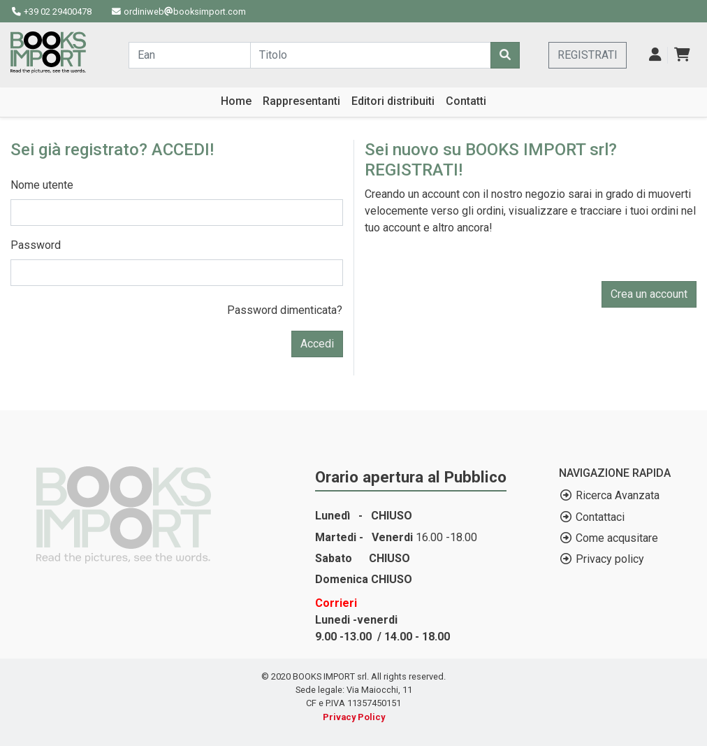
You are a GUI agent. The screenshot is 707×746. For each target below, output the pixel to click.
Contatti (466, 101)
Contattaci (600, 517)
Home (236, 101)
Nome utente (41, 185)
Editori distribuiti (393, 101)
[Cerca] (505, 55)
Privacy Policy (354, 717)
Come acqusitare (617, 538)
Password (35, 245)
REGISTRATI (587, 55)
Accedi (317, 343)
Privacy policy (610, 559)
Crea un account (649, 294)
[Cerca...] (190, 55)
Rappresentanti (301, 101)
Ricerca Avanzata (617, 495)
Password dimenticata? (284, 310)
